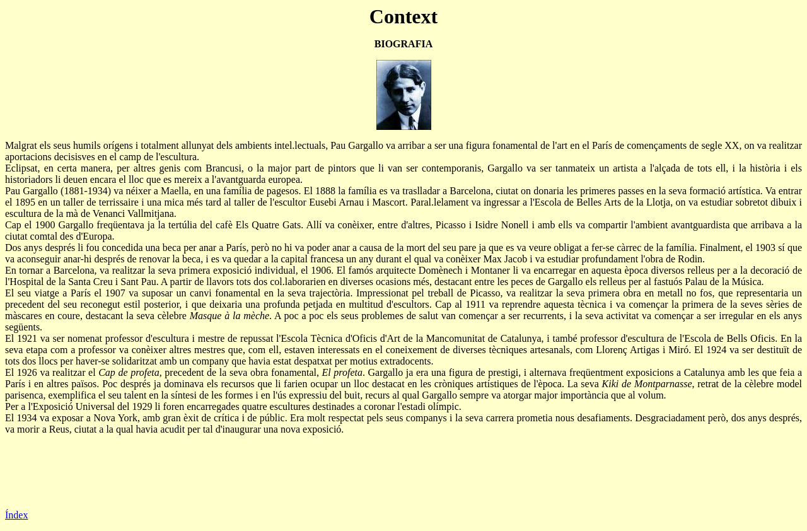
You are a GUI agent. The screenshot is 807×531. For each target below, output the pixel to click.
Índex (16, 515)
